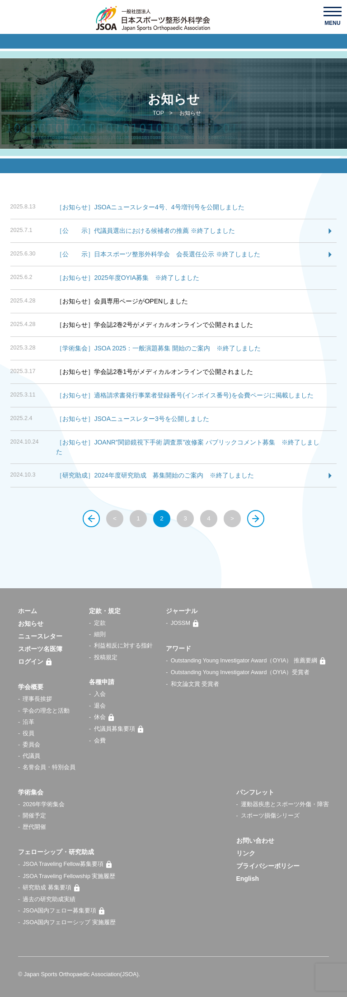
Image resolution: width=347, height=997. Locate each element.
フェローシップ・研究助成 (56, 851)
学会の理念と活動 (46, 711)
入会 (100, 694)
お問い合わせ (255, 840)
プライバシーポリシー (268, 865)
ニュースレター (40, 636)
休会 (105, 717)
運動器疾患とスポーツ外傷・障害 (285, 804)
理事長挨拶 (37, 699)
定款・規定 (105, 610)
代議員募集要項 (120, 729)
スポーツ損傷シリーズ (270, 816)
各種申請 (101, 681)
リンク (245, 853)
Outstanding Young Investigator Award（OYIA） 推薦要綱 (250, 660)
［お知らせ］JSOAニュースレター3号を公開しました (132, 418)
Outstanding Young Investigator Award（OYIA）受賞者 (240, 672)
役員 (28, 733)
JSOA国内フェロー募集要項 (65, 910)
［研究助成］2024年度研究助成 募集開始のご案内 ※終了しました (154, 475)
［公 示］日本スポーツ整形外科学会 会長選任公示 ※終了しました (158, 254)
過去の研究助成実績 (49, 899)
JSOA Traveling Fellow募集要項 (69, 864)
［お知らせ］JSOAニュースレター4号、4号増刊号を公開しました (150, 207)
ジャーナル (181, 610)
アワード (178, 648)
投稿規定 (105, 657)
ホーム (27, 610)
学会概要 (30, 686)
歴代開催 (34, 827)
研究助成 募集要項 (53, 887)
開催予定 (34, 816)
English (247, 878)
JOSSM (186, 623)
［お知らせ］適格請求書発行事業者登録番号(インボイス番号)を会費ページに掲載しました (184, 395)
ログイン (36, 661)
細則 (100, 634)
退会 (100, 706)
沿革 (28, 722)
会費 (100, 740)
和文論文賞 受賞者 (195, 684)
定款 (100, 623)
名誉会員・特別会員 (49, 767)
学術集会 (30, 792)
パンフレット (255, 792)
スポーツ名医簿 (40, 648)
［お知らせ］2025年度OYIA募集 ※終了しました (127, 277)
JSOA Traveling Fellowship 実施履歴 (69, 876)
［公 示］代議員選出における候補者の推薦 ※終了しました (145, 230)
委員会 (31, 745)
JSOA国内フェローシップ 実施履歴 (69, 922)
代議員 (31, 756)
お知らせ (30, 623)
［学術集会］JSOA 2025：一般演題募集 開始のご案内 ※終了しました (158, 348)
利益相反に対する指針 (123, 646)
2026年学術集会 (44, 804)
